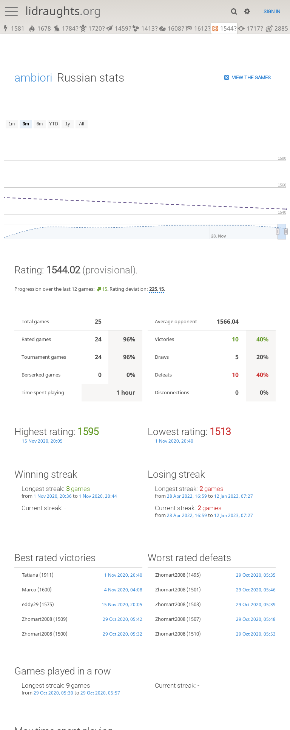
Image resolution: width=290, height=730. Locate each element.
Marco (29, 589)
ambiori (33, 77)
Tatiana (30, 574)
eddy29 (30, 604)
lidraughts (63, 11)
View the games (251, 77)
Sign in (272, 11)
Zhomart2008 (37, 619)
